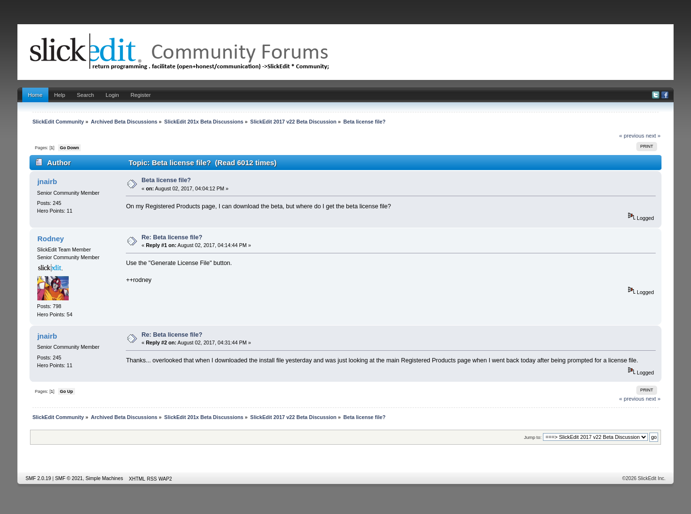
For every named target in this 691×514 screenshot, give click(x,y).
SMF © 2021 (69, 478)
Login (112, 95)
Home (35, 95)
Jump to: (533, 437)
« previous (632, 136)
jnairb (47, 181)
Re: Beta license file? (172, 237)
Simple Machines (104, 478)
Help (59, 95)
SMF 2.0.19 (38, 478)
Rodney (50, 238)
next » (653, 136)
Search (85, 95)
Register (141, 95)
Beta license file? (166, 180)
